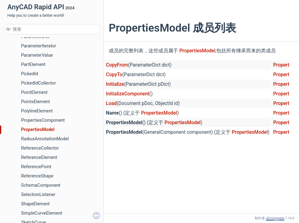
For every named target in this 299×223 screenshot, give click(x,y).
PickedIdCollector (38, 83)
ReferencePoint (36, 166)
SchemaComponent (40, 185)
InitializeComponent (127, 94)
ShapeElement (35, 204)
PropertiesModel (38, 129)
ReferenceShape (37, 176)
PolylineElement (37, 111)
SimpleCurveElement (41, 213)
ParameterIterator (38, 46)
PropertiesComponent (43, 120)
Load (111, 103)
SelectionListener (38, 194)
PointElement (34, 92)
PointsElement (35, 101)
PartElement (33, 64)
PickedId (29, 74)
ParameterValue (37, 55)
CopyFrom (117, 65)
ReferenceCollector (40, 148)
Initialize (115, 84)
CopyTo (114, 74)
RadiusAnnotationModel (45, 139)
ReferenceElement (39, 157)
